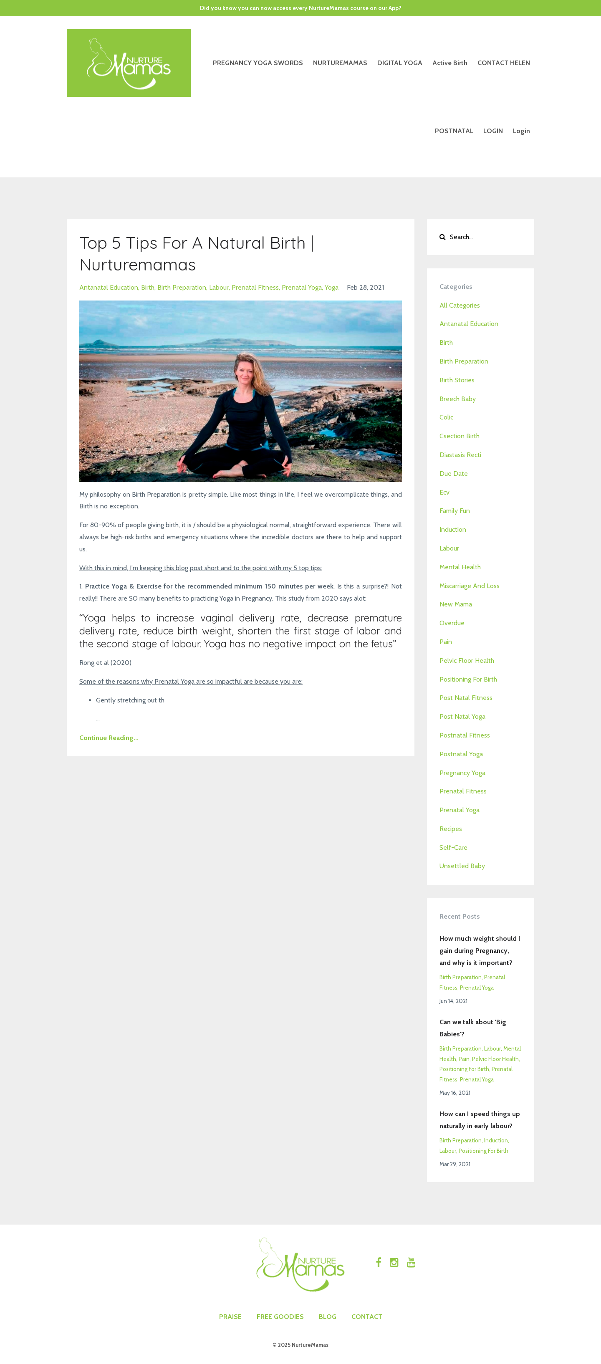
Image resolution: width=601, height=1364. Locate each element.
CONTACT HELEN (503, 63)
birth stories (457, 380)
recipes (450, 829)
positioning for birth (468, 679)
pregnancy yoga (462, 773)
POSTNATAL (454, 131)
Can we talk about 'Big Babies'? (472, 1028)
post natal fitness (465, 698)
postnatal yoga (461, 754)
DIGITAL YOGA (399, 63)
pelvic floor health (466, 660)
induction (452, 529)
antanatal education (108, 287)
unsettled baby (462, 866)
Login (521, 131)
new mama (455, 604)
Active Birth (449, 63)
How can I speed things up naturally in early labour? (479, 1120)
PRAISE (230, 1317)
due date (453, 473)
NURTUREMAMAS (340, 63)
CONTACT (366, 1317)
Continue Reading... (109, 738)
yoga (331, 287)
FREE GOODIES (280, 1317)
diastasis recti (460, 455)
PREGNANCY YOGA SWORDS (258, 63)
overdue (452, 623)
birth (147, 287)
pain (445, 642)
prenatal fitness (255, 287)
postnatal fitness (464, 735)
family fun (454, 511)
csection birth (459, 436)
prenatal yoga (302, 287)
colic (446, 417)
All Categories (459, 305)
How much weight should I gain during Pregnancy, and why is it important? (479, 951)
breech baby (457, 399)
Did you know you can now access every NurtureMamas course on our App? (301, 8)
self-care (453, 847)
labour (219, 287)
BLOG (327, 1317)
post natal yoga (462, 716)
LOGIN (493, 131)
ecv (444, 492)
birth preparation (181, 287)
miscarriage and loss (469, 586)
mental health (460, 567)
